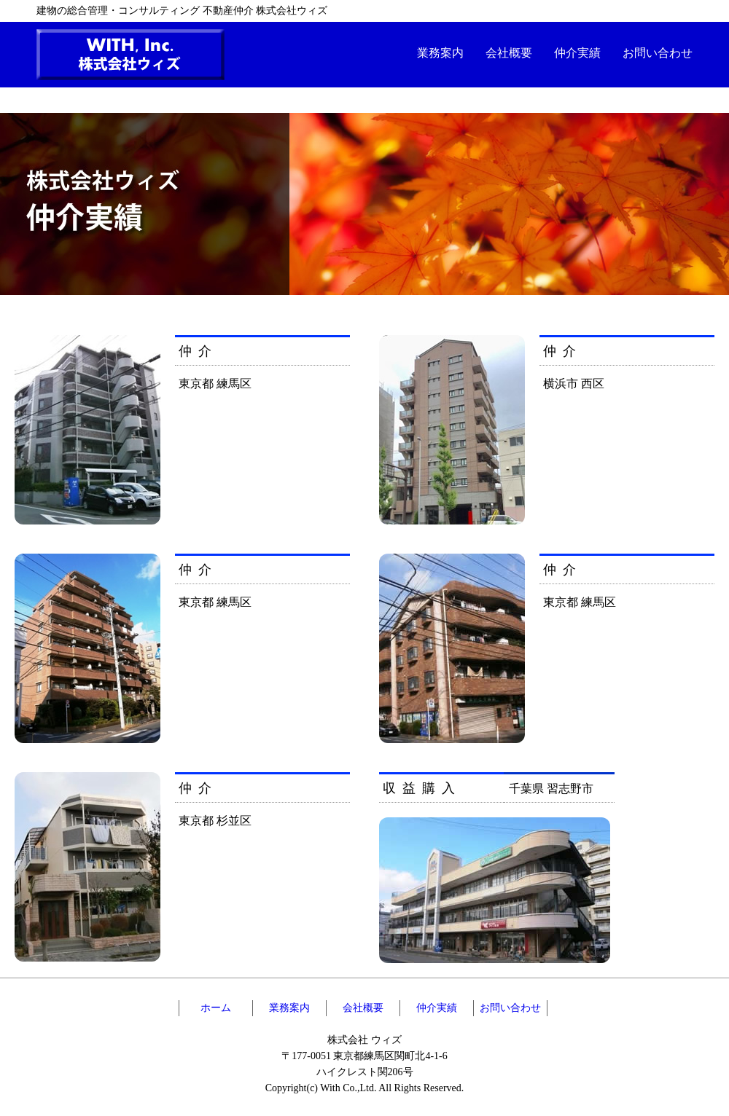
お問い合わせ (658, 53)
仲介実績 (577, 53)
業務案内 (440, 53)
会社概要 (509, 53)
